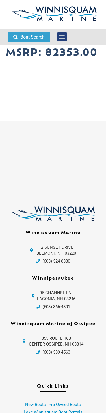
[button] (62, 36)
